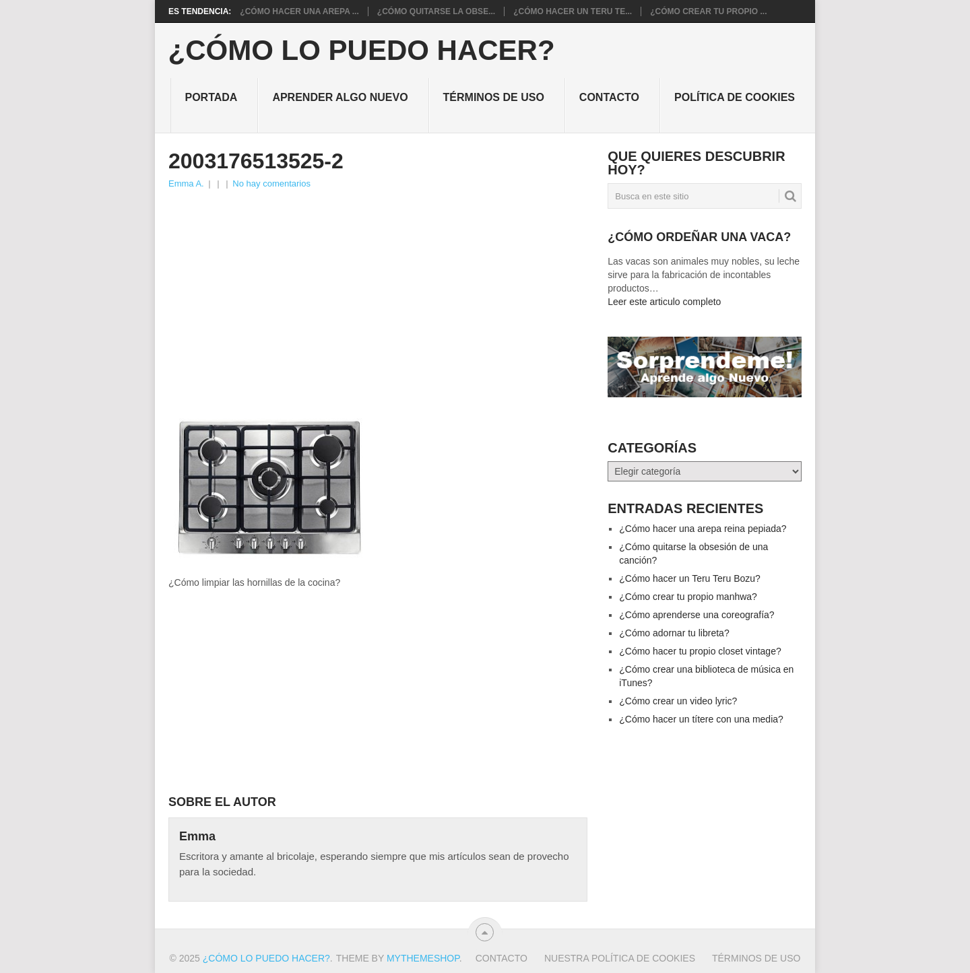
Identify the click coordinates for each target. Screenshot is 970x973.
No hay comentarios (271, 183)
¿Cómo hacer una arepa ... (299, 11)
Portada (211, 97)
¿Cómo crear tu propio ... (708, 11)
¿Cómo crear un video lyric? (678, 701)
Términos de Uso (493, 97)
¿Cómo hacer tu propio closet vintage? (700, 651)
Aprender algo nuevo (340, 97)
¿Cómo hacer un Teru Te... (572, 11)
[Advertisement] (378, 292)
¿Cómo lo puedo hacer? (361, 50)
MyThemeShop (423, 958)
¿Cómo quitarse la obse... (436, 11)
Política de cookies (734, 97)
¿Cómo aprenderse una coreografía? (696, 614)
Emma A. (186, 183)
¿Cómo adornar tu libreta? (674, 633)
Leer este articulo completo (664, 301)
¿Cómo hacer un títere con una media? (701, 719)
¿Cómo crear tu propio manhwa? (688, 596)
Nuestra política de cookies (619, 958)
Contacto (609, 97)
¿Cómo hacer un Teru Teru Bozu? (690, 578)
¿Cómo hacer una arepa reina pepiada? (702, 528)
